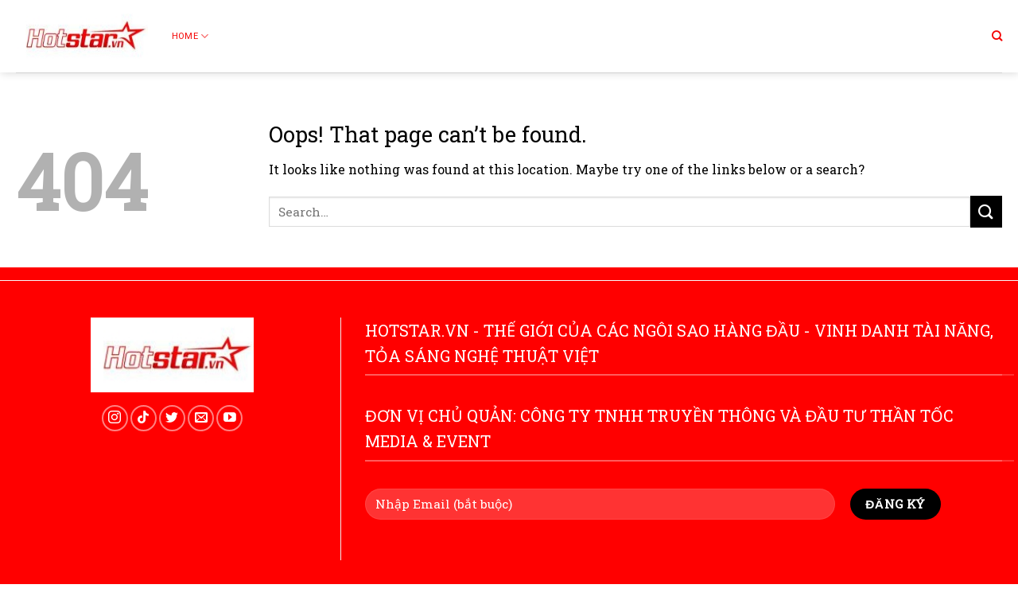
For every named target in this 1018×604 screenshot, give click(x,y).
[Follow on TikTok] (143, 418)
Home (190, 36)
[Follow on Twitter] (172, 418)
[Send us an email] (201, 418)
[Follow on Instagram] (115, 418)
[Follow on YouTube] (229, 418)
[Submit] (986, 211)
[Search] (997, 35)
